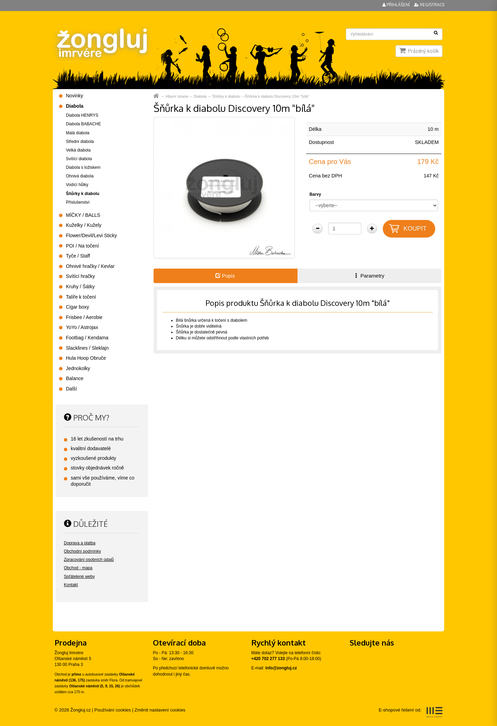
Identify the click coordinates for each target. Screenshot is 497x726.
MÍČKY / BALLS (83, 215)
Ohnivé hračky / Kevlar (90, 266)
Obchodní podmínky (82, 551)
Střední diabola (80, 141)
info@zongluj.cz (281, 668)
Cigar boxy (77, 307)
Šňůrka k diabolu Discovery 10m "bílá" (277, 96)
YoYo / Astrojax (82, 327)
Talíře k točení (81, 297)
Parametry (369, 276)
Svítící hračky (80, 276)
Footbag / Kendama (87, 337)
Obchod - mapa (78, 567)
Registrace (429, 4)
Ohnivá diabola (80, 176)
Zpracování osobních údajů (89, 559)
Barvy (315, 194)
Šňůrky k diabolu (226, 96)
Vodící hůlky (77, 184)
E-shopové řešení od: (410, 712)
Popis (225, 276)
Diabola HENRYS (82, 115)
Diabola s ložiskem (83, 167)
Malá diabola (77, 132)
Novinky (74, 95)
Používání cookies (113, 710)
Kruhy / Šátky (80, 286)
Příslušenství (78, 202)
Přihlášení (396, 4)
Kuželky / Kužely (83, 225)
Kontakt (71, 584)
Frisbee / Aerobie (84, 317)
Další (71, 388)
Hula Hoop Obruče (86, 358)
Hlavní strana (177, 96)
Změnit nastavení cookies (160, 710)
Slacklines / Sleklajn (87, 348)
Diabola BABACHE (83, 124)
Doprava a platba (79, 543)
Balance (75, 378)
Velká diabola (78, 150)
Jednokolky (78, 368)
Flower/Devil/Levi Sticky (91, 235)
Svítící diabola (79, 158)
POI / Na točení (82, 246)
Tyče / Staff (78, 256)
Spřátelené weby (79, 576)
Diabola (200, 96)
